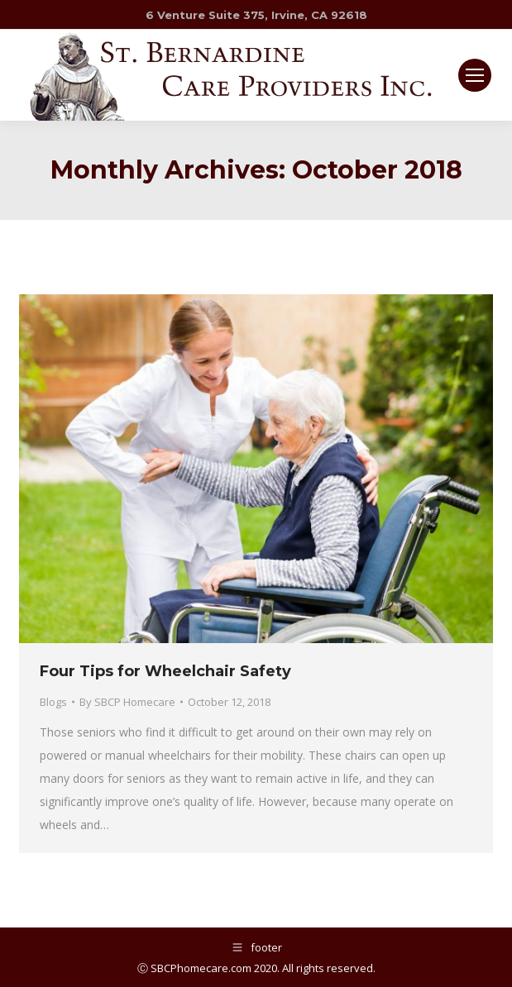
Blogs (53, 701)
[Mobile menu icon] (474, 75)
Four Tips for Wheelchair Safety (165, 671)
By (127, 701)
